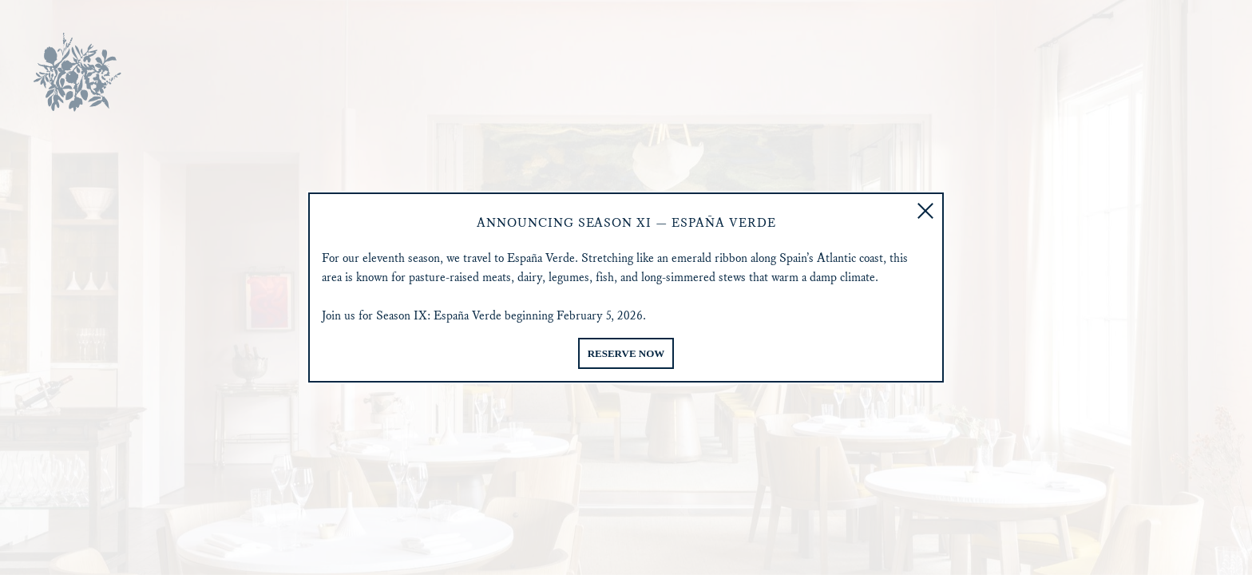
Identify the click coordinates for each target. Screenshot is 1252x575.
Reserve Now (626, 353)
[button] (925, 211)
